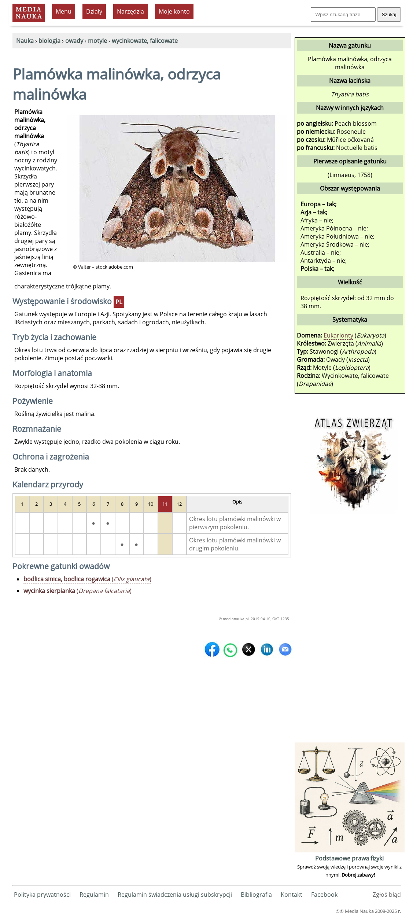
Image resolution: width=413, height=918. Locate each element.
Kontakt (291, 895)
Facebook (324, 895)
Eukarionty (338, 335)
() (87, 579)
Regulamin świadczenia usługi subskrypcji (175, 895)
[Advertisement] (350, 631)
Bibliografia (256, 895)
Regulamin (94, 895)
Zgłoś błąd (387, 895)
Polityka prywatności (42, 895)
